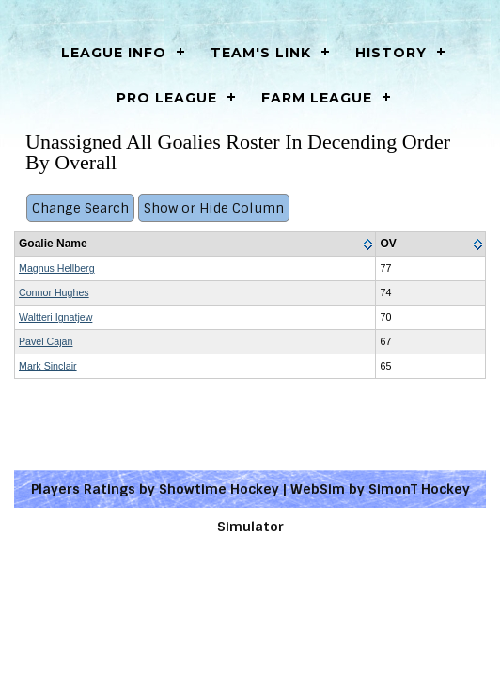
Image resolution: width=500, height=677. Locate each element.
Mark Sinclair (48, 365)
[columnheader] (195, 244)
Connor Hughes (54, 292)
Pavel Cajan (45, 341)
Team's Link (261, 52)
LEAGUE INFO (113, 52)
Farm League (316, 97)
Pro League (167, 97)
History (391, 52)
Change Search (80, 207)
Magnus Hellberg (57, 268)
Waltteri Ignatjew (55, 317)
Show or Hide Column (214, 207)
